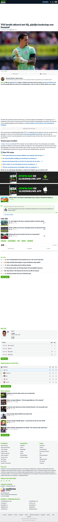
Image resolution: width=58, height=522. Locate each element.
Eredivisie (30, 240)
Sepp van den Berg (5, 447)
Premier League (24, 457)
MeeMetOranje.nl (33, 509)
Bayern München (44, 455)
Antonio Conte (4, 457)
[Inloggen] (52, 2)
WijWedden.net (4, 507)
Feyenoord (42, 445)
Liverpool (42, 463)
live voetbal (18, 472)
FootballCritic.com (33, 501)
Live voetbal (45, 1)
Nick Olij (3, 82)
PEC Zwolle (42, 461)
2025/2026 (5, 345)
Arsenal (41, 447)
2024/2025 (5, 351)
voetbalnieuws (32, 468)
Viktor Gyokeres (4, 455)
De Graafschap (43, 449)
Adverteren (10, 514)
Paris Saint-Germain (44, 451)
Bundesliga (22, 449)
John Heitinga (4, 449)
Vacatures (21, 514)
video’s (8, 473)
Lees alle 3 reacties (8, 214)
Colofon (48, 514)
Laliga (21, 451)
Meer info (4, 358)
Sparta (23, 240)
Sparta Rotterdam (50, 82)
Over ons (5, 514)
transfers (52, 472)
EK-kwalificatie (23, 455)
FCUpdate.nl (4, 468)
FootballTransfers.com (6, 501)
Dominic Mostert (10, 78)
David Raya (3, 459)
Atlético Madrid (43, 459)
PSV (16, 82)
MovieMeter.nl (4, 505)
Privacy (26, 514)
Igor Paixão (3, 461)
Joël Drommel (11, 240)
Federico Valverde (5, 453)
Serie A (21, 453)
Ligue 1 (22, 447)
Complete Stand (6, 386)
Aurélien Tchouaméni (6, 463)
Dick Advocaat (4, 445)
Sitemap (29, 516)
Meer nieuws (5, 277)
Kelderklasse (32, 507)
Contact (15, 514)
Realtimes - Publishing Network (20, 475)
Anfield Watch (4, 509)
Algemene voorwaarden (34, 514)
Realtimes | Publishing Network (29, 520)
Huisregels (43, 514)
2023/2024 (5, 354)
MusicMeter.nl (32, 505)
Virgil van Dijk (4, 451)
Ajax (41, 457)
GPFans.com (32, 503)
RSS (53, 514)
